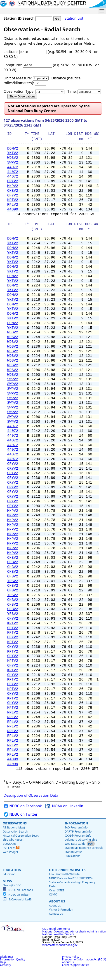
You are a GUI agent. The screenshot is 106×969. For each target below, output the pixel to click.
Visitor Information (61, 909)
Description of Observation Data (31, 795)
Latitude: (11, 51)
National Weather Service (58, 934)
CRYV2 (12, 181)
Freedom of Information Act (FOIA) (84, 959)
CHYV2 (12, 195)
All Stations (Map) (14, 827)
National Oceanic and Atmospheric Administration (74, 931)
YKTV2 (12, 153)
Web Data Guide (75, 844)
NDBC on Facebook (23, 806)
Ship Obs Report (13, 840)
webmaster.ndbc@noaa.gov (59, 945)
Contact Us (56, 914)
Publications (72, 856)
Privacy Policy (70, 957)
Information (76, 823)
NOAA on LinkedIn (64, 806)
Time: (72, 91)
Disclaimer (6, 957)
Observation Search (15, 831)
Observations (15, 823)
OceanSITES (56, 890)
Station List (73, 18)
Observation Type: (19, 91)
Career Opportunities (75, 965)
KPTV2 (12, 200)
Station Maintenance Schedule (84, 848)
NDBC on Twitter (21, 814)
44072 (12, 167)
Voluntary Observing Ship (81, 840)
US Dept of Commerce (56, 929)
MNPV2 (12, 186)
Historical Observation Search (21, 835)
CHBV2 (12, 190)
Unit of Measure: (18, 78)
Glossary (5, 965)
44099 (12, 209)
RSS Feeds (11, 848)
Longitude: (13, 64)
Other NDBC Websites (67, 870)
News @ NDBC (12, 885)
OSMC (53, 894)
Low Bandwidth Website (64, 874)
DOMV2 (12, 148)
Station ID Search (19, 18)
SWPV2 (12, 162)
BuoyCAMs (9, 844)
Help (3, 962)
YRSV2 (12, 581)
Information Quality (12, 959)
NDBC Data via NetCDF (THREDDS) (70, 878)
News (7, 881)
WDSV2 (12, 157)
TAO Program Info (76, 827)
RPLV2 (12, 204)
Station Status (73, 852)
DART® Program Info (78, 831)
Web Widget (10, 852)
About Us (57, 901)
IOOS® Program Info (78, 835)
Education (12, 870)
